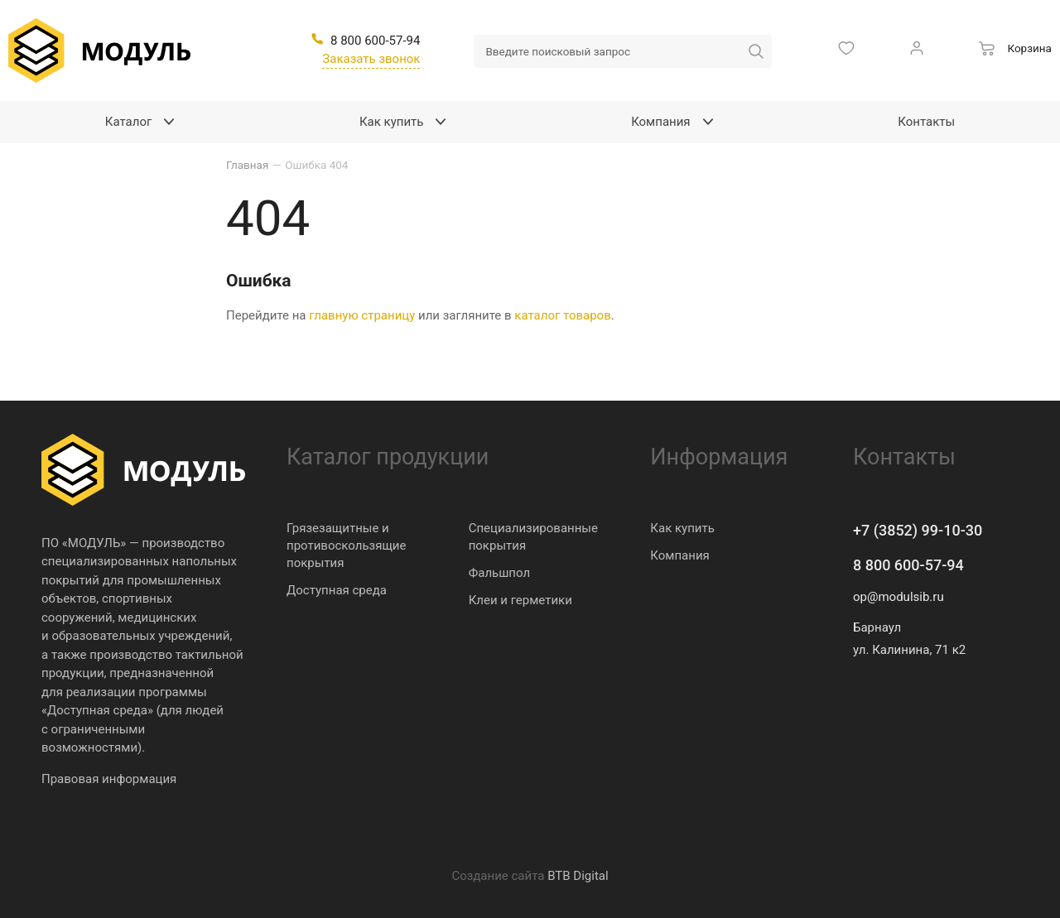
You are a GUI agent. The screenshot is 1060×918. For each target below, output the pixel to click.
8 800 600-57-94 (908, 565)
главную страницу (362, 315)
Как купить (682, 528)
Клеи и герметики (520, 600)
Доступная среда (337, 590)
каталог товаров (562, 315)
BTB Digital (577, 875)
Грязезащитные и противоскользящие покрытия (346, 545)
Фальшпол (499, 572)
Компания (679, 555)
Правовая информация (108, 778)
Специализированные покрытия (533, 537)
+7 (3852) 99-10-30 (917, 530)
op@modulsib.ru (898, 596)
